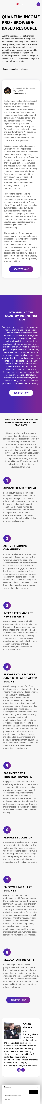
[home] (8, 4)
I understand (33, 1092)
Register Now (21, 393)
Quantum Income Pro (10, 69)
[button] (38, 4)
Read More (7, 1099)
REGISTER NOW (21, 269)
